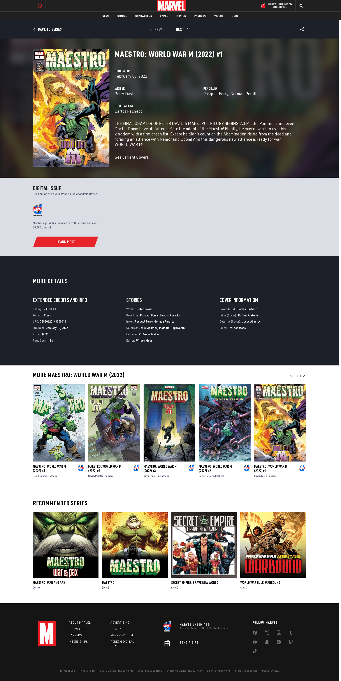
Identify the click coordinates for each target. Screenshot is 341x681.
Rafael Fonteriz (248, 315)
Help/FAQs (77, 629)
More (235, 16)
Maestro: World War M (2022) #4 (104, 468)
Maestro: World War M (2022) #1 (270, 468)
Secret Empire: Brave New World (194, 582)
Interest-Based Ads (245, 670)
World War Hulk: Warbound (260, 582)
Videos (218, 16)
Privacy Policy (87, 670)
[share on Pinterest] (279, 643)
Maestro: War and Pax (49, 582)
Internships (78, 641)
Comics (122, 16)
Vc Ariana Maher (149, 334)
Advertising (120, 622)
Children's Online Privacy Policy (184, 670)
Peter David (125, 93)
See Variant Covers (131, 157)
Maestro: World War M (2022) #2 (215, 468)
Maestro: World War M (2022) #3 (160, 468)
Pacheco (52, 475)
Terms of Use (67, 670)
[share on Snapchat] (267, 643)
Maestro (108, 582)
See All (298, 376)
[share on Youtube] (255, 643)
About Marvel (80, 622)
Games (164, 16)
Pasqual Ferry (215, 93)
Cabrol (43, 475)
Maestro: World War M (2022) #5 (49, 468)
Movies (181, 16)
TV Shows (200, 16)
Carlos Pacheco (128, 111)
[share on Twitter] (267, 633)
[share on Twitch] (291, 643)
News (106, 16)
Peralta (99, 475)
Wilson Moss (144, 340)
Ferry (264, 475)
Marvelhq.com (122, 635)
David (36, 475)
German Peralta (244, 93)
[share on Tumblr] (291, 633)
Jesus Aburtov (148, 328)
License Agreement (218, 670)
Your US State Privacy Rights (116, 670)
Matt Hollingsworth (172, 328)
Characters (143, 16)
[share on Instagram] (279, 633)
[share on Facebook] (255, 634)
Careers (75, 635)
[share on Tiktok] (255, 652)
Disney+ (117, 629)
